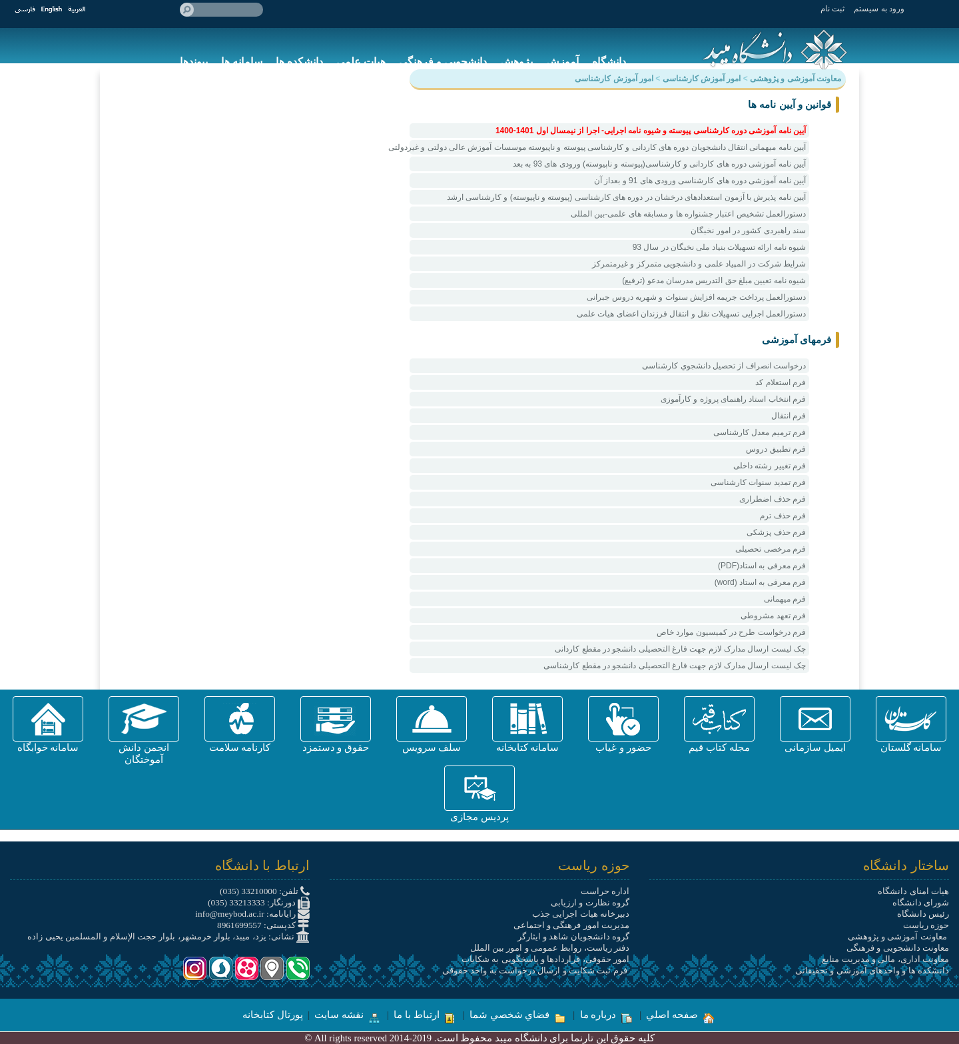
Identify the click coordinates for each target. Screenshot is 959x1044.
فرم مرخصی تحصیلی (770, 549)
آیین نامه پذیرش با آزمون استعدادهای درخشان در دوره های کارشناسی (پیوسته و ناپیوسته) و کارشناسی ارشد (626, 197)
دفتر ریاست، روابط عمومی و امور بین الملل (549, 948)
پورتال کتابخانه (272, 1014)
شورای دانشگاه (920, 902)
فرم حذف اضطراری (772, 499)
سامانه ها (241, 61)
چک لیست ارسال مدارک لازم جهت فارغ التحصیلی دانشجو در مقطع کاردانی (680, 649)
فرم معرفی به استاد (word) (760, 582)
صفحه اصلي (679, 1014)
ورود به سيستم (879, 8)
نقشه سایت (346, 1014)
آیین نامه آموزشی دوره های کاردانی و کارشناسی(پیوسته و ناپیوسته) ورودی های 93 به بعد (659, 164)
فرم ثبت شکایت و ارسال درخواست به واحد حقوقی (535, 970)
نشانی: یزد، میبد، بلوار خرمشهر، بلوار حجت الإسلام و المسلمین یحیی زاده (168, 936)
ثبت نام (832, 8)
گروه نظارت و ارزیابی (590, 902)
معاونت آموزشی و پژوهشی (898, 936)
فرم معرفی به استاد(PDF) (762, 565)
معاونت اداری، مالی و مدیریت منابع (885, 959)
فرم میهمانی (785, 599)
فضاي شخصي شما (517, 1014)
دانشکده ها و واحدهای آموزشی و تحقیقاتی (872, 970)
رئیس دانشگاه (923, 914)
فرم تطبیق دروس (776, 449)
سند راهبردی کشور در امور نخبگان (748, 230)
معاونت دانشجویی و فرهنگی (897, 948)
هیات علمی (361, 61)
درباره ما (606, 1014)
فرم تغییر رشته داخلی (769, 465)
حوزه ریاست (926, 925)
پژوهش (516, 61)
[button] (911, 719)
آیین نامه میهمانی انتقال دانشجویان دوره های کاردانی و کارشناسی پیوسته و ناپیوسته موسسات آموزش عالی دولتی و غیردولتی (608, 147)
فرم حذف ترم (783, 515)
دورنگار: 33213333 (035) (259, 902)
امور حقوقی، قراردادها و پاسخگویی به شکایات (545, 959)
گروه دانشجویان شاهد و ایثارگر (573, 936)
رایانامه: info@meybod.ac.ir (252, 914)
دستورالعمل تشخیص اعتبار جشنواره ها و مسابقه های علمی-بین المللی (688, 214)
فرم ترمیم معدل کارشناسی (759, 432)
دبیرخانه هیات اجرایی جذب (580, 914)
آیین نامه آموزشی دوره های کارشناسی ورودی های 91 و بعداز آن (700, 180)
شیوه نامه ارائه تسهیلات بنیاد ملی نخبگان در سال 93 (719, 247)
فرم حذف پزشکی (776, 532)
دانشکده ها (299, 61)
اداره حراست (605, 891)
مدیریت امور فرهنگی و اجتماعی (571, 925)
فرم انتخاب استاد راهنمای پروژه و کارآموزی (733, 399)
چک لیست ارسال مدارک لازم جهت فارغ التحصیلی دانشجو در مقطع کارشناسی (674, 665)
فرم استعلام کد (780, 382)
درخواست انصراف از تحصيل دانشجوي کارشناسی (724, 365)
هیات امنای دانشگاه (913, 891)
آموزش (562, 61)
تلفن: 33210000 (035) (265, 891)
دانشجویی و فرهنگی (443, 61)
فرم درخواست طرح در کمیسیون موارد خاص (731, 632)
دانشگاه (609, 61)
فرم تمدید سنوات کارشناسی (758, 482)
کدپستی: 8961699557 (263, 925)
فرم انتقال (788, 415)
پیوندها (194, 61)
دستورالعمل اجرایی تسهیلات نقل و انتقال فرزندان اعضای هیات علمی (691, 313)
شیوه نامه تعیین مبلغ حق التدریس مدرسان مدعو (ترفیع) (714, 280)
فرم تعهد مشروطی (773, 615)
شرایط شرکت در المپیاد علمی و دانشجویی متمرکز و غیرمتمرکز (699, 263)
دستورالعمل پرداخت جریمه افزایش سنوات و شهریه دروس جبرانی (696, 297)
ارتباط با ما (424, 1014)
